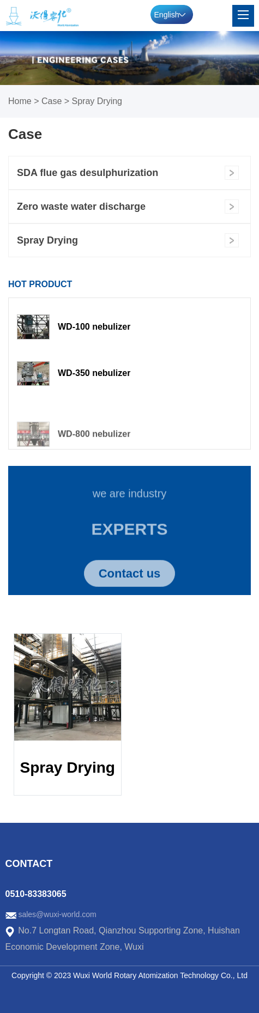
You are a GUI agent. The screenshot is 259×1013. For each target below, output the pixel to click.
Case (51, 101)
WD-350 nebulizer (94, 373)
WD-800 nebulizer (94, 440)
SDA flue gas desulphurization (87, 172)
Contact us (130, 577)
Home (20, 101)
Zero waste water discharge (81, 206)
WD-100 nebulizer (94, 326)
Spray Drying (97, 101)
